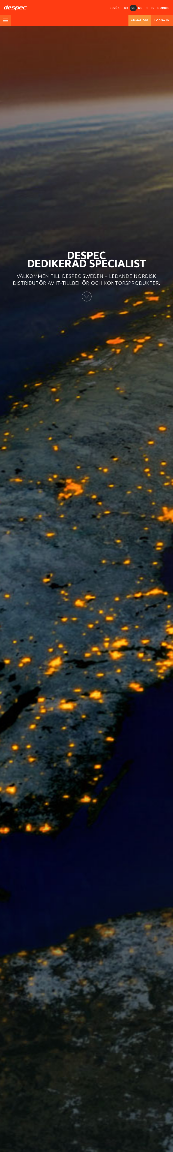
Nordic (163, 7)
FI (147, 7)
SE (133, 7)
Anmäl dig (139, 20)
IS (152, 7)
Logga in (162, 20)
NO (140, 7)
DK (126, 7)
